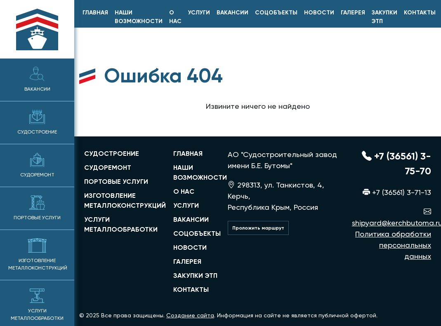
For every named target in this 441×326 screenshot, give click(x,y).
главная (95, 12)
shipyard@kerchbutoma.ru (391, 217)
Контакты (420, 12)
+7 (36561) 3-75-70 (396, 163)
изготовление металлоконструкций (123, 200)
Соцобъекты (276, 12)
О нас (175, 17)
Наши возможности (139, 17)
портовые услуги (116, 181)
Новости (319, 12)
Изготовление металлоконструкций (37, 254)
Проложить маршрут (258, 228)
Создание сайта (190, 315)
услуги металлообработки (121, 224)
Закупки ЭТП (384, 17)
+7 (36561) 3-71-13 (397, 192)
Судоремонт (37, 165)
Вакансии (37, 79)
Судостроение (37, 122)
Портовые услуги (37, 207)
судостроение (111, 153)
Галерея (353, 12)
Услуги (199, 12)
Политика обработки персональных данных (393, 245)
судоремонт (107, 167)
